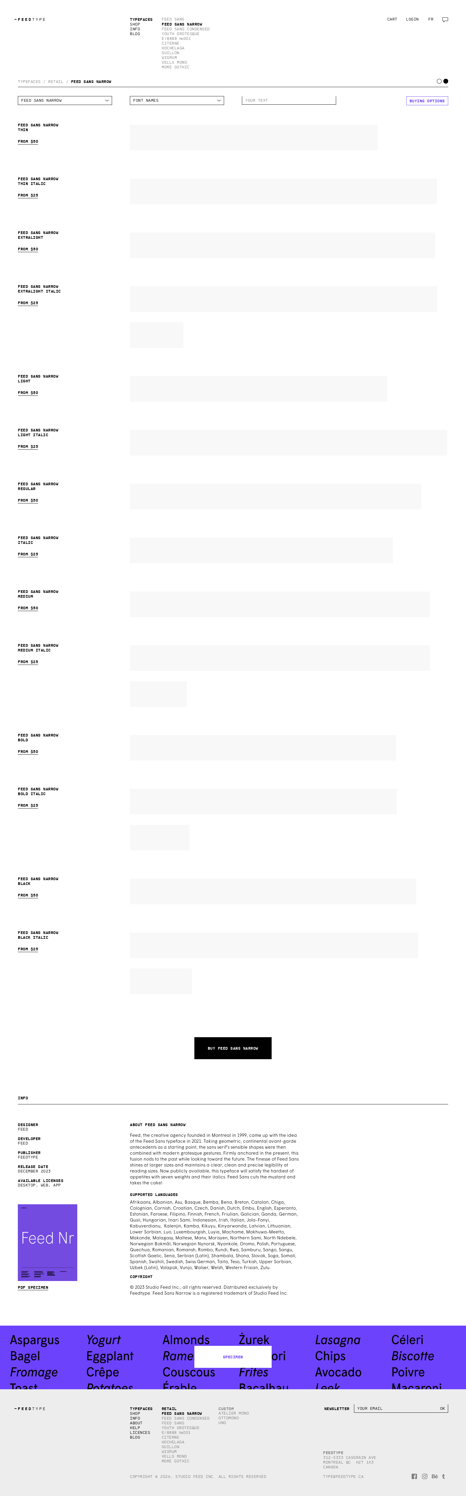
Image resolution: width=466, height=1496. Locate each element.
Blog (135, 34)
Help (135, 1428)
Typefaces (141, 19)
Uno (222, 1422)
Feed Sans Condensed (186, 29)
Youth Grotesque (181, 34)
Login (412, 19)
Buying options (427, 100)
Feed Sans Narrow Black (273, 891)
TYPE (30, 19)
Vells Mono (174, 62)
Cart (392, 19)
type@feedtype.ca (343, 1476)
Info (135, 29)
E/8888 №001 (176, 38)
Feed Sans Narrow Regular (275, 496)
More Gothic (176, 67)
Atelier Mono (233, 1413)
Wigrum (169, 57)
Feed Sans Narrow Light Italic (288, 443)
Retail (55, 81)
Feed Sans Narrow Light (258, 389)
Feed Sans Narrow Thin (254, 137)
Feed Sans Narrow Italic (261, 550)
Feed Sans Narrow (182, 24)
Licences (140, 1432)
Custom (226, 1408)
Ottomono (228, 1418)
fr (430, 19)
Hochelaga (173, 48)
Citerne (171, 43)
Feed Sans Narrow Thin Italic (283, 191)
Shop (135, 24)
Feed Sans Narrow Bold (263, 748)
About (136, 1423)
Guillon (171, 53)
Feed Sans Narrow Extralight (282, 245)
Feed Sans (173, 19)
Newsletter (337, 1408)
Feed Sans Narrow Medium (280, 604)
